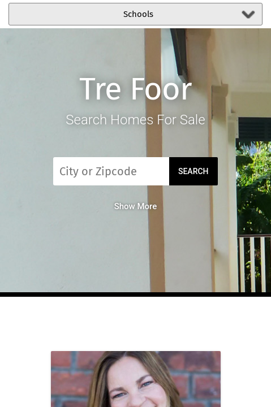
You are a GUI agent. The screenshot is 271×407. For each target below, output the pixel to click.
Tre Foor (135, 89)
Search (193, 171)
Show (136, 206)
